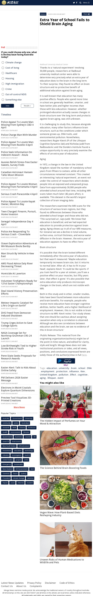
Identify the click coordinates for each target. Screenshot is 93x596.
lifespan (51, 377)
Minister (26, 432)
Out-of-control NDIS (15, 94)
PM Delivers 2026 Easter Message (14, 379)
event (60, 377)
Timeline (6, 114)
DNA (89, 368)
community (7, 423)
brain (74, 368)
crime (26, 460)
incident (30, 483)
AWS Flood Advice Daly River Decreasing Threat (17, 265)
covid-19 (6, 441)
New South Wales (9, 446)
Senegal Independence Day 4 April (17, 223)
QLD (32, 469)
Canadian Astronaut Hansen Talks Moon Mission (16, 174)
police (16, 423)
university (64, 368)
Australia (6, 418)
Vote (7, 106)
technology (29, 450)
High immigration (14, 83)
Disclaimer (50, 582)
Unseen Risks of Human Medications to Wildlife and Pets (62, 561)
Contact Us (7, 586)
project (18, 460)
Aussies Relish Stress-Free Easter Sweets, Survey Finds (19, 164)
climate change (18, 478)
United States (8, 460)
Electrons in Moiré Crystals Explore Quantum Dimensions (18, 389)
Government (17, 418)
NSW (14, 427)
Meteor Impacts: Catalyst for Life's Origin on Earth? (17, 304)
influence (74, 371)
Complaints (36, 586)
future (15, 473)
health (5, 432)
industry (6, 455)
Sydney (23, 473)
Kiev (83, 371)
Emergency (7, 464)
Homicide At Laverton (13, 273)
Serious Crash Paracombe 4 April (19, 194)
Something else (13, 99)
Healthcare (11, 73)
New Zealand (7, 469)
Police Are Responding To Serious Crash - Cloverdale (15, 233)
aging (43, 377)
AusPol (27, 455)
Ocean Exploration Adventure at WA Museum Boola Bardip (19, 245)
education (52, 368)
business (18, 437)
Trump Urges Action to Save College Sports (16, 324)
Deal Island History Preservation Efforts (19, 292)
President (6, 478)
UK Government (21, 469)
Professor (31, 427)
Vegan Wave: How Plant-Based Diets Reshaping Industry (60, 514)
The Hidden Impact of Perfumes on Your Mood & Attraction (62, 422)
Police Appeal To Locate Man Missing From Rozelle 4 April (17, 143)
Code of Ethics (67, 582)
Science (43, 14)
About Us (21, 586)
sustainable (18, 464)
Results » (27, 106)
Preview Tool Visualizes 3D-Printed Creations (16, 399)
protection (61, 371)
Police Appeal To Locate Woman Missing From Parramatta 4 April (19, 185)
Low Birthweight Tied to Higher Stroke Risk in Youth (18, 347)
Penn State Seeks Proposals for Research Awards (18, 357)
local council (16, 441)
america (30, 478)
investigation (16, 455)
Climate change (13, 62)
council (27, 437)
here (84, 354)
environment (15, 432)
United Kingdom (48, 374)
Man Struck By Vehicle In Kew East (17, 255)
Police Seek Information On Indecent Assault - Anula (16, 153)
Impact (5, 483)
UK (35, 437)
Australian (25, 423)
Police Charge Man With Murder (19, 134)
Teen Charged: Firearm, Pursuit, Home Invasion (18, 213)
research (6, 427)
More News (19, 407)
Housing (9, 78)
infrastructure (24, 446)
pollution (63, 374)
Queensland (7, 437)
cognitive (82, 374)
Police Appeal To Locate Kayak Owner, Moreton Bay (18, 203)
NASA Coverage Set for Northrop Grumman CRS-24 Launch (16, 335)
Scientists (6, 473)
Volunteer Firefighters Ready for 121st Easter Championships (19, 282)
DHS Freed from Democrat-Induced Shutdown (16, 314)
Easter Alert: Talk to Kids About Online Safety (18, 369)
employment (47, 371)
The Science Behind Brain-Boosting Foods (63, 468)
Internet (21, 483)
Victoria (22, 427)
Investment (7, 450)
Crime (8, 89)
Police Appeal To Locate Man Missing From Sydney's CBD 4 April (17, 124)
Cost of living (12, 67)
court (13, 483)
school (81, 368)
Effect (73, 374)
